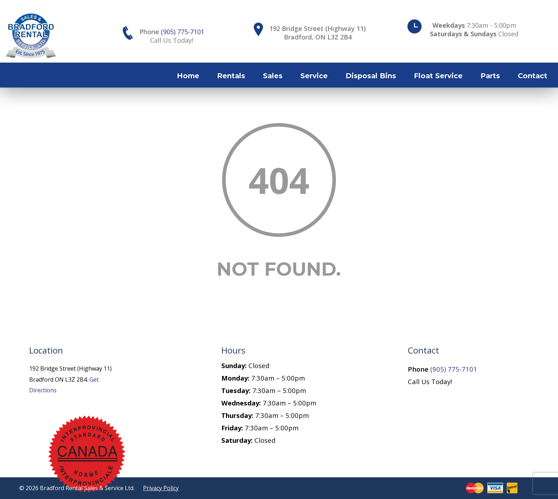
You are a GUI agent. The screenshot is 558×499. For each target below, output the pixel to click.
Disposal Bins (371, 75)
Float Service (438, 75)
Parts (490, 75)
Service (314, 75)
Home (188, 75)
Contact (532, 75)
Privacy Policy (161, 488)
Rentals (231, 75)
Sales (273, 75)
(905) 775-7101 (182, 31)
